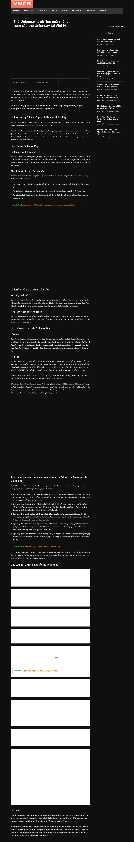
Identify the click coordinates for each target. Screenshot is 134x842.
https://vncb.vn (64, 792)
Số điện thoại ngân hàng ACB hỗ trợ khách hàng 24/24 (109, 108)
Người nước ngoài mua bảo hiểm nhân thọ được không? (107, 51)
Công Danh (65, 788)
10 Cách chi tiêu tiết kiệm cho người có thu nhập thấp (108, 62)
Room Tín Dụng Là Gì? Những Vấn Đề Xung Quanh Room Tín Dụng (108, 74)
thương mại (81, 131)
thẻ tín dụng (34, 125)
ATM (56, 592)
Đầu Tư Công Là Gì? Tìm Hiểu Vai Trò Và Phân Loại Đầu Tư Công (108, 120)
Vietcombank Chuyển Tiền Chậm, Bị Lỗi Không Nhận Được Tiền (109, 133)
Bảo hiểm (100, 44)
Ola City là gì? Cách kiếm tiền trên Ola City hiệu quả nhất (108, 86)
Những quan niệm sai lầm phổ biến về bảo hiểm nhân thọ (108, 40)
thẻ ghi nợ (84, 176)
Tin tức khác (119, 26)
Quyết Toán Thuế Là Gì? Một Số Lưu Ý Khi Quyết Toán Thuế (109, 97)
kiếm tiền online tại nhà (36, 342)
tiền (44, 125)
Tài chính (111, 26)
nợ (28, 125)
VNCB (19, 106)
